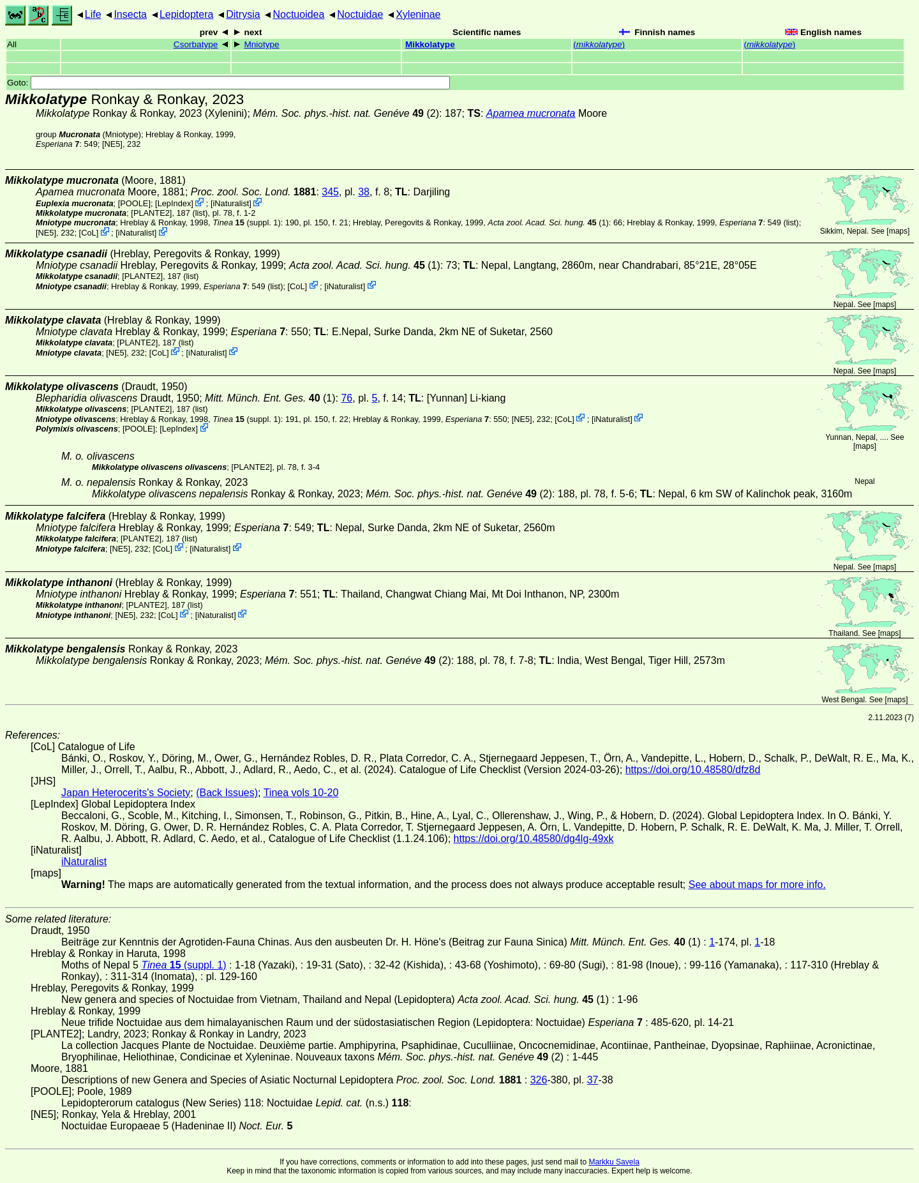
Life (93, 14)
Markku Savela (613, 1161)
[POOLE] (134, 203)
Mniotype (261, 44)
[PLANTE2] (151, 213)
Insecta (130, 14)
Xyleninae (418, 14)
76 (346, 398)
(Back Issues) (227, 792)
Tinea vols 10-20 (301, 792)
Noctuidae (360, 14)
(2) (346, 113)
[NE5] (112, 144)
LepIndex (174, 203)
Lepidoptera (187, 14)
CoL (88, 232)
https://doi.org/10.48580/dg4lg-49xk (534, 838)
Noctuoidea (298, 14)
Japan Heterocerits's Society (125, 792)
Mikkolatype (430, 44)
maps (898, 231)
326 (539, 1079)
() (599, 44)
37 (593, 1079)
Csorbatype (196, 44)
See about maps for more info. (757, 884)
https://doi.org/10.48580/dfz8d (693, 769)
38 (364, 191)
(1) (548, 222)
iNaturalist (231, 203)
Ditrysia (243, 14)
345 (330, 191)
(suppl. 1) (247, 222)
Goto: (228, 82)
